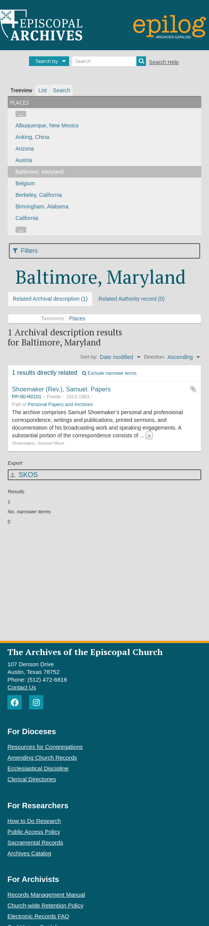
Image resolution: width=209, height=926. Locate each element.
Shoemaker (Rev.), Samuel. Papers (61, 389)
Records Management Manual (46, 894)
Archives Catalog (29, 853)
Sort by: (89, 357)
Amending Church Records (42, 757)
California (26, 218)
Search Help (164, 62)
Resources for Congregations (45, 746)
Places (77, 318)
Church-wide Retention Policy (45, 905)
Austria (23, 160)
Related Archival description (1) (50, 299)
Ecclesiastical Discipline (37, 768)
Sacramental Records (35, 842)
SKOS (24, 475)
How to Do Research (34, 821)
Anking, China (32, 137)
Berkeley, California (38, 195)
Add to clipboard (193, 389)
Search (61, 90)
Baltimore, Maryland (39, 172)
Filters (25, 250)
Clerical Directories (31, 779)
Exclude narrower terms (109, 373)
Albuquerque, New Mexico (46, 125)
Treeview (21, 90)
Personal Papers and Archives (60, 404)
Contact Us (21, 687)
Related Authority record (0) (132, 299)
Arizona (24, 149)
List (42, 90)
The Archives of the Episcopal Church (85, 651)
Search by (47, 61)
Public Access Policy (33, 831)
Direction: (154, 357)
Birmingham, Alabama (41, 206)
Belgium (25, 183)
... (21, 114)
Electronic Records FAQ (38, 916)
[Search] (109, 61)
